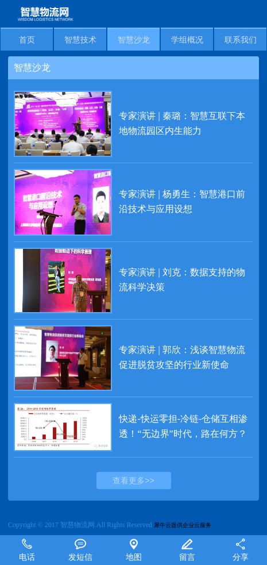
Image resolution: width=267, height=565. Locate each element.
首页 (27, 40)
